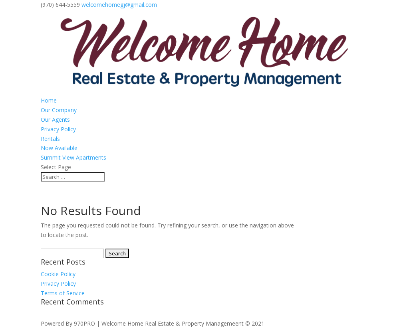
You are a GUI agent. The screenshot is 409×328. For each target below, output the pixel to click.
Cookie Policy (58, 274)
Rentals (50, 138)
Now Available (59, 148)
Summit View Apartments (73, 157)
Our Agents (55, 119)
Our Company (59, 110)
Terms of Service (63, 293)
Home (49, 100)
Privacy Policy (58, 129)
